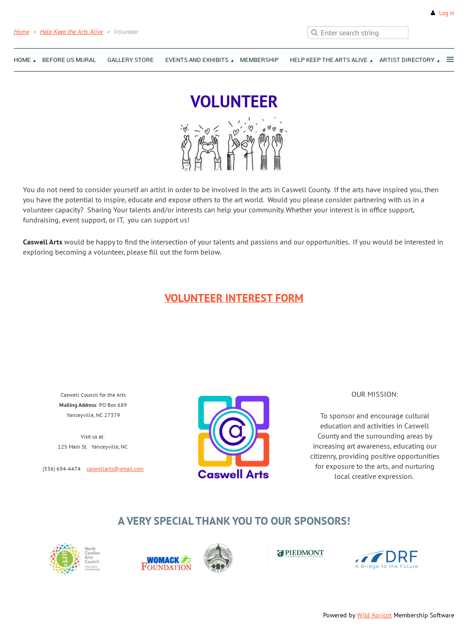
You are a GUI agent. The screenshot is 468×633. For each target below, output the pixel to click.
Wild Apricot (374, 615)
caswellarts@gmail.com (115, 468)
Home (21, 32)
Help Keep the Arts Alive (71, 32)
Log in (446, 13)
